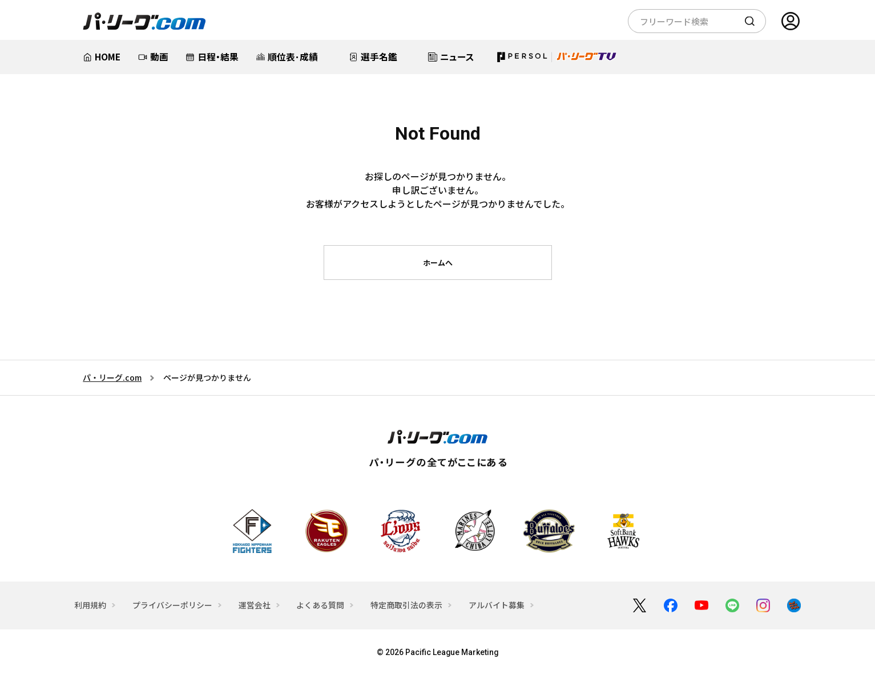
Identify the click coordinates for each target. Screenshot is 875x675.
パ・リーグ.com (112, 377)
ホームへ (438, 262)
